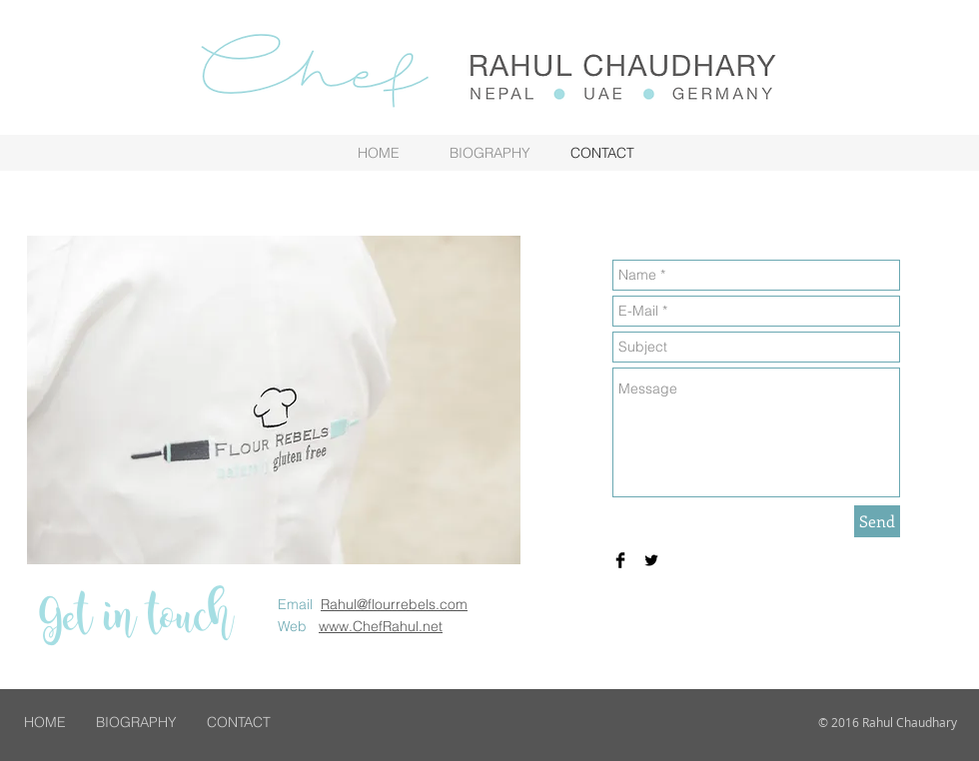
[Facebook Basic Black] (620, 560)
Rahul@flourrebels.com (394, 604)
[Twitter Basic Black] (651, 560)
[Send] (877, 521)
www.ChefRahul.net (381, 626)
